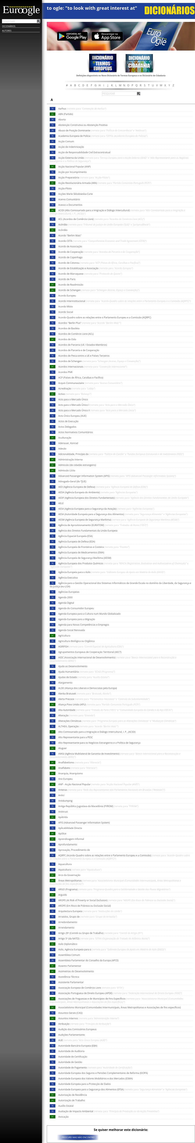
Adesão (62, 448)
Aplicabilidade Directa (70, 828)
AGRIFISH (90, 646)
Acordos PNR (65, 372)
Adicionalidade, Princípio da (121, 454)
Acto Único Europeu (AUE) (72, 415)
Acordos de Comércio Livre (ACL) (76, 334)
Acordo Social (65, 312)
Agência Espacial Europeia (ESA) (75, 536)
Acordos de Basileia (69, 328)
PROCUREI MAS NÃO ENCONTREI (78, 1137)
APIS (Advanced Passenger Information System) (84, 822)
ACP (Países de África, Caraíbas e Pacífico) (80, 377)
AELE (61, 503)
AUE (82, 1040)
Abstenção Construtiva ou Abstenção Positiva (82, 125)
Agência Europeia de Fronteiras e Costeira (93, 547)
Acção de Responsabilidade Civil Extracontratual (84, 152)
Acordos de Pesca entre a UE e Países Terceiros (83, 355)
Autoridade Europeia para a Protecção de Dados (84, 1084)
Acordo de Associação (70, 246)
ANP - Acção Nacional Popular (98, 784)
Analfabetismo (79, 762)
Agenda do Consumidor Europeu (76, 608)
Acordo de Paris (66, 279)
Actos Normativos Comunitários (75, 432)
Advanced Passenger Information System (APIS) (117, 476)
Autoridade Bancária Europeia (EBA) (77, 1045)
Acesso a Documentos (70, 205)
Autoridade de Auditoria (71, 1051)
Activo (74, 394)
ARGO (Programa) (114, 889)
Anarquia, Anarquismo (70, 773)
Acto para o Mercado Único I (96, 405)
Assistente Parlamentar (71, 982)
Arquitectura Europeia (90, 911)
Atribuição (84, 1023)
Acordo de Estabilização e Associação (95, 268)
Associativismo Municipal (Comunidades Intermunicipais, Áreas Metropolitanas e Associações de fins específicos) (119, 1007)
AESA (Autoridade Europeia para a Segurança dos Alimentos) (122, 514)
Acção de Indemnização (71, 147)
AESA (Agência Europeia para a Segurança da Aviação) (106, 508)
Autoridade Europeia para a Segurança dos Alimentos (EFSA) (122, 1089)
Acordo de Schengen (98, 290)
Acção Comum (66, 141)
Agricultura (64, 635)
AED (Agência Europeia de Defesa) (103, 487)
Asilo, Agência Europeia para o (112, 949)
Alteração (76, 715)
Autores (7, 30)
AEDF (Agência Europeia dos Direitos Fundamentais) (123, 497)
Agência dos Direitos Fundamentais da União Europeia (87, 530)
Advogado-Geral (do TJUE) (72, 481)
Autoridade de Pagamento (95, 1067)
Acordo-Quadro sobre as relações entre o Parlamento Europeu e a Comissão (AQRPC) (104, 317)
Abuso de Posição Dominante (102, 130)
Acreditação (76, 388)
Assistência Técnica (68, 976)
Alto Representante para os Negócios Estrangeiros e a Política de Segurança (99, 742)
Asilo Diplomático (67, 944)
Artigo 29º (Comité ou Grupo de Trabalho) (100, 933)
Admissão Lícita (66, 470)
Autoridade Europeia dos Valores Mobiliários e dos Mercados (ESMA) (95, 1078)
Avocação (63, 1116)
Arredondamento (67, 922)
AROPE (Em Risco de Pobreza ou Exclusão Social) (84, 905)
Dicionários (8, 26)
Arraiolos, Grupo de (87, 916)
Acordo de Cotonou (99, 262)
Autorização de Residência (72, 1095)
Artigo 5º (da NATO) (104, 938)
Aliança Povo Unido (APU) (99, 704)
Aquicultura (80, 869)
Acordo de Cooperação (99, 252)
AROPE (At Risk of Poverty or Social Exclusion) (116, 900)
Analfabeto (77, 768)
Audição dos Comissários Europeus (77, 1029)
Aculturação (64, 437)
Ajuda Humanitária (86, 671)
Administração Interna (70, 459)
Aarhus (82, 108)
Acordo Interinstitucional (124, 301)
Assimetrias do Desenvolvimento (76, 971)
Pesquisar (38, 21)
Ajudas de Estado (83, 677)
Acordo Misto (65, 306)
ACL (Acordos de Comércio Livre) (101, 219)
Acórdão (104, 224)
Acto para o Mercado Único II (97, 410)
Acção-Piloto (65, 188)
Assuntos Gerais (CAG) (70, 1013)
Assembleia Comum (69, 955)
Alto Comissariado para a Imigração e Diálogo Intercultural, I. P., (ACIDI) (97, 732)
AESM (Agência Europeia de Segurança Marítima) (118, 519)
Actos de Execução (68, 421)
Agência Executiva (68, 577)
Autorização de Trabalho (71, 1100)
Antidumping (65, 800)
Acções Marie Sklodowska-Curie (75, 194)
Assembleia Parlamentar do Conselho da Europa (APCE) (88, 960)
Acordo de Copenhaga (70, 257)
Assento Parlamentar (69, 966)
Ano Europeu (65, 779)
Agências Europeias (68, 592)
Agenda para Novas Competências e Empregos (83, 624)
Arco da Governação (69, 875)
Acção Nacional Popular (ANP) (74, 166)
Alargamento (65, 682)
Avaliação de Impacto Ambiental (108, 1111)
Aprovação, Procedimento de (74, 850)
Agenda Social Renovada (71, 630)
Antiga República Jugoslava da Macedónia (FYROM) (98, 806)
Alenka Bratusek (84, 693)
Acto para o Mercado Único (73, 399)
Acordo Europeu (67, 295)
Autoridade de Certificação (72, 1056)
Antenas (111, 789)
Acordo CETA (102, 241)
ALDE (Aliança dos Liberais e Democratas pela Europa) (87, 688)
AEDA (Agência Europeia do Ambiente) (97, 492)
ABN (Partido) (65, 114)
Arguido (62, 894)
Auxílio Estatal (66, 1105)
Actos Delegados (67, 426)
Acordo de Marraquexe (90, 273)
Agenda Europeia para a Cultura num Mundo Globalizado (89, 613)
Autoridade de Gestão (70, 1062)
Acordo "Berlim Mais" (70, 235)
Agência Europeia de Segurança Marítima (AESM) (84, 558)
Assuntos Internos (88, 1018)
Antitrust (63, 811)
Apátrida (63, 817)
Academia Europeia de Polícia (102, 136)
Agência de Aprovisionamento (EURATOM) (103, 525)
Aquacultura (65, 864)
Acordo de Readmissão (70, 284)
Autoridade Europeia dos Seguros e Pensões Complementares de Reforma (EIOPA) (103, 1073)
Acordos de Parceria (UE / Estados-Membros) (82, 344)
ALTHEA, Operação (88, 726)
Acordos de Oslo (67, 339)
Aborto (62, 119)
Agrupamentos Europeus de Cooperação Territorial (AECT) (89, 652)
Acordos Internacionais (92, 366)
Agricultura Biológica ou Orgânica (76, 641)
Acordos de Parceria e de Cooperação (78, 350)
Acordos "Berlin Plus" (89, 323)
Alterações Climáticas (117, 721)
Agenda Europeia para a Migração (76, 619)
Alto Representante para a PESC (75, 737)
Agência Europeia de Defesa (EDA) (76, 541)
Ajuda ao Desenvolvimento (72, 666)
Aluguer (62, 748)
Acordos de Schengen (99, 361)
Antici (61, 795)
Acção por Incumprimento (72, 172)
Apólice (62, 833)
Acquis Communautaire (90, 383)
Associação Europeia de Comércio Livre (91, 987)
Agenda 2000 (65, 597)
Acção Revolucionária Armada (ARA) (104, 183)
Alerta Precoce (104, 699)
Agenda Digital (66, 602)
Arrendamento (66, 927)
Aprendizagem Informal (71, 839)
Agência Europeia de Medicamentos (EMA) (81, 552)
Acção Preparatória (84, 177)
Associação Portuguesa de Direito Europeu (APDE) (120, 993)
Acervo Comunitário (69, 199)
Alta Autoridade (115, 710)
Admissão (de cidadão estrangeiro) (77, 465)
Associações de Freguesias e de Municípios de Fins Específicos (116, 1000)
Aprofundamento (67, 844)
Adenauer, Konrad (68, 443)
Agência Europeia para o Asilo (111, 572)
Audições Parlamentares (71, 1034)
